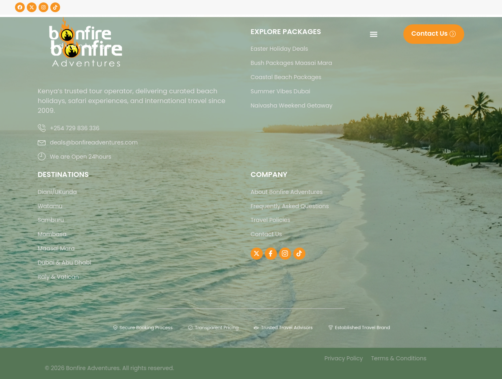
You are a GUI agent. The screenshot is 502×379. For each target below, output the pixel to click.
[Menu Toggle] (374, 34)
